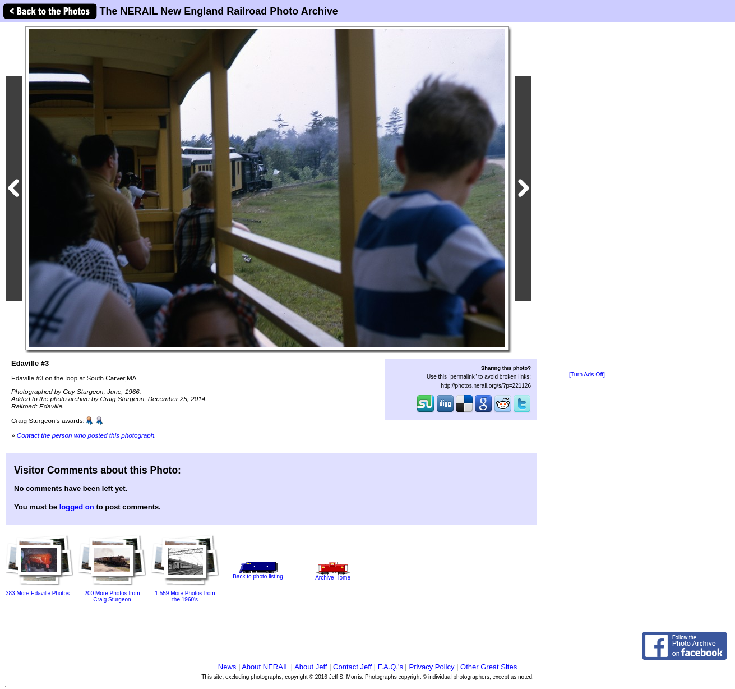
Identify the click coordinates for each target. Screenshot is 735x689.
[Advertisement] (587, 197)
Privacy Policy (432, 667)
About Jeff (310, 667)
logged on (76, 507)
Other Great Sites (488, 667)
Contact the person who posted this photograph (86, 435)
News (227, 667)
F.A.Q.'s (390, 667)
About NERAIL (265, 667)
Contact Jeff (352, 667)
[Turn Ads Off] (587, 374)
